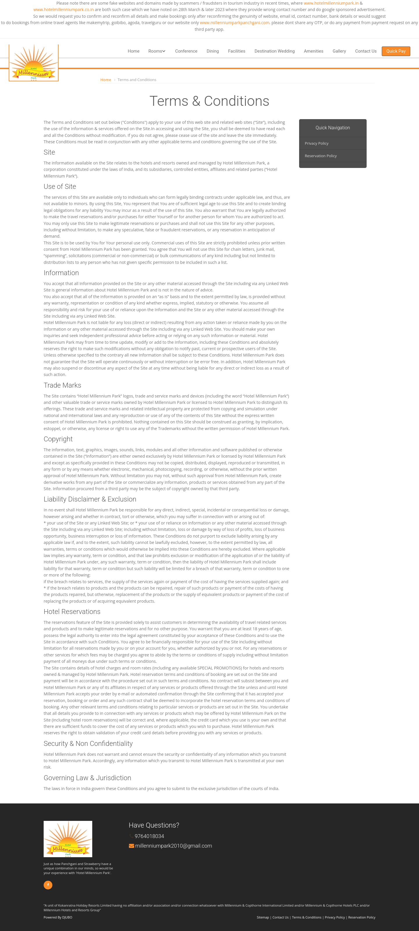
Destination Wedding (275, 51)
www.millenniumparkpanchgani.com (234, 22)
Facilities (236, 51)
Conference (186, 51)
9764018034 (149, 836)
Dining (213, 51)
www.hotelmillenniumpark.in (331, 3)
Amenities (313, 51)
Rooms (155, 51)
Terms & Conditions (307, 917)
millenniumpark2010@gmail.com (173, 846)
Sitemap (263, 917)
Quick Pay (396, 51)
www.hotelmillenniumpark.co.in (63, 9)
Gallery (339, 51)
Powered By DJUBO (58, 917)
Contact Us (366, 51)
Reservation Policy (321, 155)
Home (133, 51)
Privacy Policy (317, 143)
